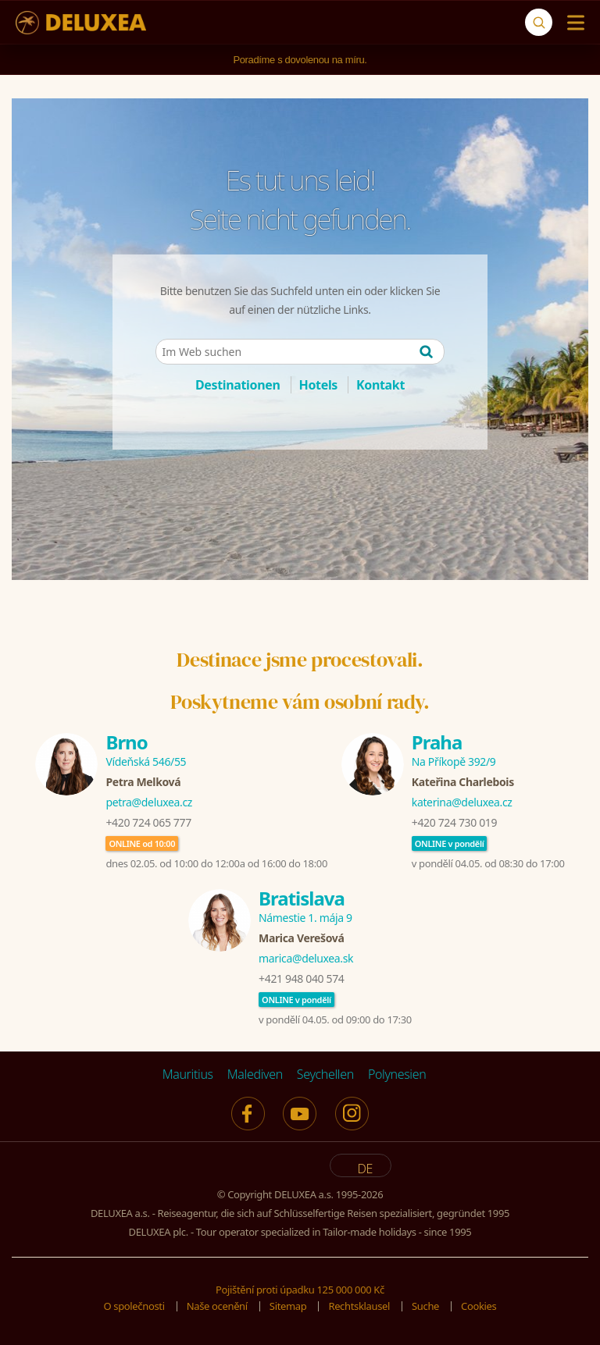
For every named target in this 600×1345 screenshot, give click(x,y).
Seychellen (325, 1074)
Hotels (318, 384)
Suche (425, 1306)
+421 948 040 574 (301, 978)
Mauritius (187, 1074)
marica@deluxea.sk (306, 958)
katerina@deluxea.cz (462, 802)
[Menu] (572, 22)
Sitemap (288, 1306)
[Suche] (538, 22)
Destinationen (237, 384)
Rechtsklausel (359, 1306)
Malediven (255, 1074)
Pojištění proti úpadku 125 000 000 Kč (300, 1290)
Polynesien (397, 1074)
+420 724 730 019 (454, 822)
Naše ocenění (217, 1306)
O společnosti (134, 1306)
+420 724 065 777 (148, 822)
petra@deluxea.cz (148, 802)
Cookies (478, 1306)
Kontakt (380, 384)
